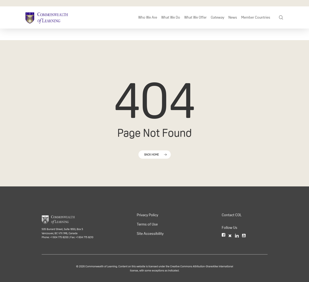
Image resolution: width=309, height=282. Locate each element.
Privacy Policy (147, 215)
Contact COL (232, 215)
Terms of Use (147, 224)
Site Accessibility (150, 234)
